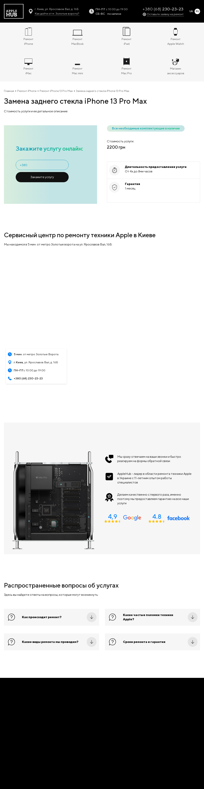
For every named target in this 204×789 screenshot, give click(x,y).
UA (191, 11)
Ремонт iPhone (26, 90)
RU (197, 11)
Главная (9, 90)
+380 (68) (163, 8)
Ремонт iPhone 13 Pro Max (56, 90)
